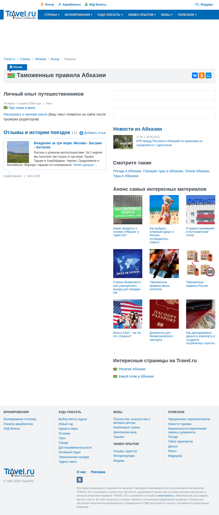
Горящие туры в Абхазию (163, 171)
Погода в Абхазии (127, 171)
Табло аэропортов (180, 441)
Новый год (66, 424)
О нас (81, 472)
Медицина (175, 456)
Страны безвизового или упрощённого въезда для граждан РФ (127, 287)
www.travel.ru (166, 495)
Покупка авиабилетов (18, 424)
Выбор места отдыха (73, 419)
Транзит (119, 437)
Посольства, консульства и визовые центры (132, 420)
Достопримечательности (75, 447)
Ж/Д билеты (97, 4)
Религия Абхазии (132, 369)
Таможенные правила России (197, 283)
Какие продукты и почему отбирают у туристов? (126, 232)
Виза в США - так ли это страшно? (127, 334)
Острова (64, 433)
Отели (49, 4)
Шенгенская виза (125, 432)
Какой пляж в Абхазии (136, 376)
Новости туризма (179, 424)
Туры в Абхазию (126, 176)
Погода (173, 437)
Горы (62, 438)
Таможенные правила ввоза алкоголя (159, 285)
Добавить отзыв (95, 133)
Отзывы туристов (125, 451)
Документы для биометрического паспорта (161, 336)
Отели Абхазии (197, 171)
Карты (172, 451)
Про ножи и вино (22, 108)
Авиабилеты (72, 4)
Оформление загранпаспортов (189, 419)
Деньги (173, 446)
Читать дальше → (85, 165)
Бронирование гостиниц (20, 419)
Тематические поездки (74, 457)
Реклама (98, 472)
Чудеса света (68, 461)
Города (63, 442)
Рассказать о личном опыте (26, 114)
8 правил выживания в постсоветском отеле (200, 232)
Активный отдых (70, 452)
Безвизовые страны (127, 427)
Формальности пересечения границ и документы (187, 430)
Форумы (207, 4)
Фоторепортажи (124, 456)
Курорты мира (68, 428)
